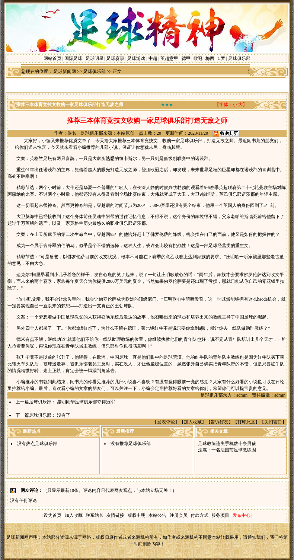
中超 (152, 58)
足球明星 (94, 58)
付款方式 (200, 515)
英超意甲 (169, 58)
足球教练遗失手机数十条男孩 (227, 443)
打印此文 (246, 422)
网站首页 (52, 58)
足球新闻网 (65, 71)
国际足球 (73, 58)
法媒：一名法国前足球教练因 (227, 449)
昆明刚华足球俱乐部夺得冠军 (86, 401)
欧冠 (198, 58)
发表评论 (166, 422)
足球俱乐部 (239, 58)
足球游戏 (136, 58)
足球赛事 (115, 58)
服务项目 (219, 515)
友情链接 (115, 515)
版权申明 (137, 515)
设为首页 (52, 515)
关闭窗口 (273, 422)
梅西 (209, 58)
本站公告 (157, 515)
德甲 (186, 58)
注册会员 (179, 515)
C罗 (221, 58)
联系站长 (94, 515)
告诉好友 (220, 422)
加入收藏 (193, 422)
